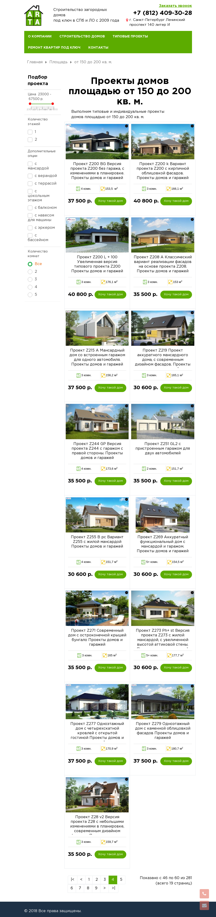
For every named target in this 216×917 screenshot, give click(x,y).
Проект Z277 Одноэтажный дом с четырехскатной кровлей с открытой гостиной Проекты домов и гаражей (97, 733)
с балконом (42, 208)
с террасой (42, 183)
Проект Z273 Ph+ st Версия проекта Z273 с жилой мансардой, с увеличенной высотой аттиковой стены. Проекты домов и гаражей (162, 640)
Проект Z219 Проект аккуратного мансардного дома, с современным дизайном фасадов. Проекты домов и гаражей (162, 360)
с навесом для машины (41, 217)
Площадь (58, 62)
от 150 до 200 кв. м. (93, 62)
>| (113, 888)
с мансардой (38, 166)
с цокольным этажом (38, 195)
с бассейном (38, 237)
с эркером (41, 228)
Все (35, 264)
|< (72, 879)
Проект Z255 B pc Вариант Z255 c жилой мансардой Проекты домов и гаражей (97, 541)
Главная (35, 62)
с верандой (42, 176)
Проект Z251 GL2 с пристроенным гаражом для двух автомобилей (162, 448)
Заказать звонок (175, 6)
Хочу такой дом (110, 201)
